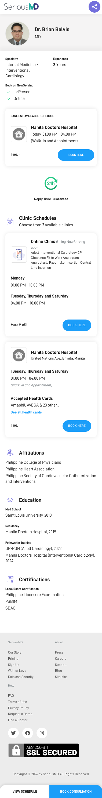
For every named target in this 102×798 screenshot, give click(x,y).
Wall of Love (17, 670)
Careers (60, 658)
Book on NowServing (19, 85)
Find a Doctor (17, 720)
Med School (13, 509)
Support (61, 664)
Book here (76, 155)
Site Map (61, 677)
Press (59, 652)
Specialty (11, 58)
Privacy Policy (18, 708)
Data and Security (21, 677)
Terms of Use (17, 701)
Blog (58, 670)
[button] (19, 134)
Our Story (14, 652)
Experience (60, 58)
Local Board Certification (22, 588)
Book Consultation (76, 791)
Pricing (13, 658)
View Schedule (25, 791)
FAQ (11, 695)
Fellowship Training (18, 542)
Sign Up (13, 664)
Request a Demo (20, 714)
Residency (12, 526)
